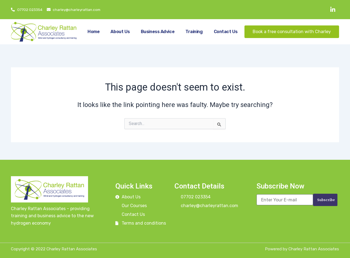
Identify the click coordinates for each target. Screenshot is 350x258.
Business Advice (157, 31)
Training (194, 31)
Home (94, 31)
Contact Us (226, 31)
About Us (120, 31)
